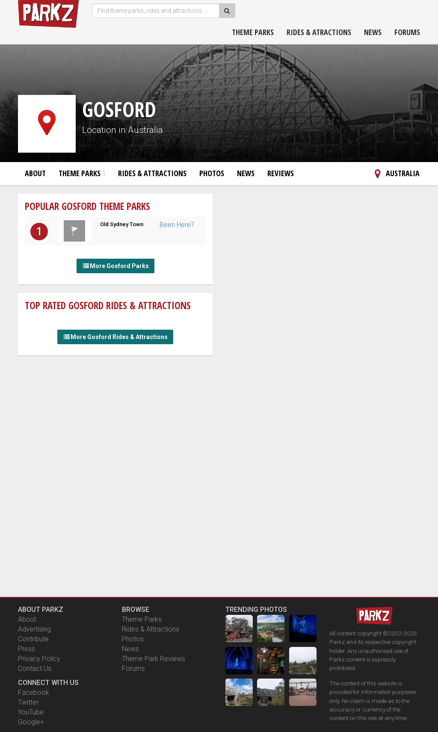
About (35, 173)
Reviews (280, 173)
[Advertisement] (115, 417)
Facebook (33, 692)
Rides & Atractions (319, 32)
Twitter (28, 702)
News (373, 32)
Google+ (31, 722)
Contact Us (34, 668)
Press (26, 649)
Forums (407, 32)
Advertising (34, 629)
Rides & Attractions (152, 173)
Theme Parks (253, 32)
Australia (395, 173)
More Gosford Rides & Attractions (115, 337)
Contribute (33, 639)
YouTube (31, 712)
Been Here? (177, 225)
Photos (211, 173)
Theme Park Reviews (153, 659)
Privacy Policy (39, 659)
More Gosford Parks (115, 266)
